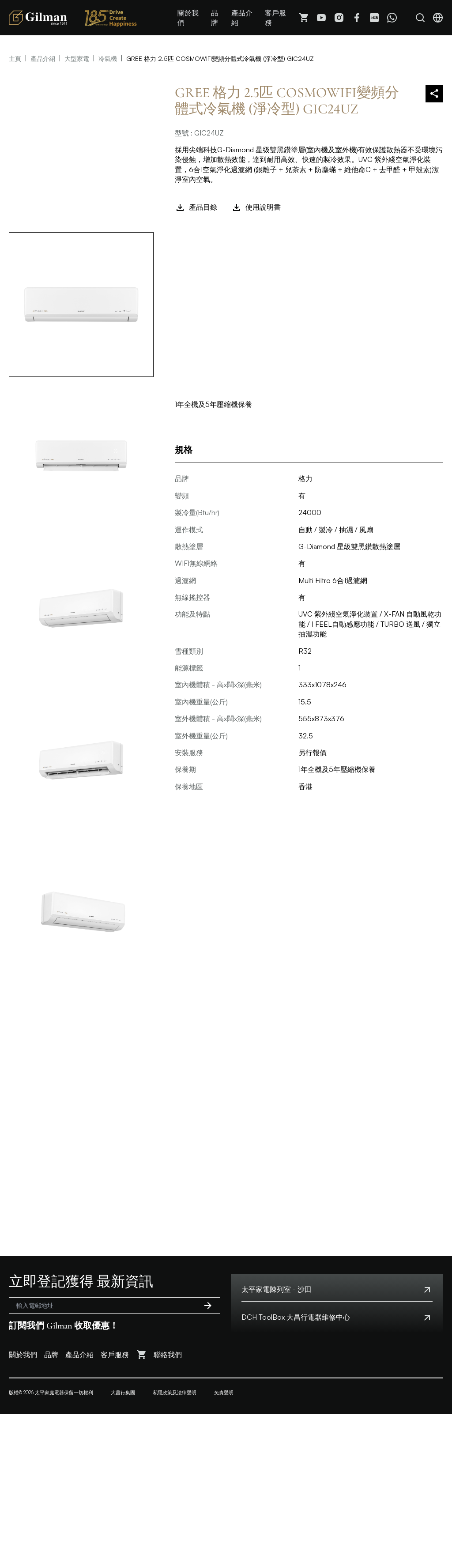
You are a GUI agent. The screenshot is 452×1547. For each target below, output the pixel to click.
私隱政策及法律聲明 (174, 1392)
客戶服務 (275, 17)
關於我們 (188, 17)
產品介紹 (241, 17)
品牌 (214, 17)
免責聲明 (224, 1392)
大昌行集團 (123, 1392)
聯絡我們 (168, 1354)
